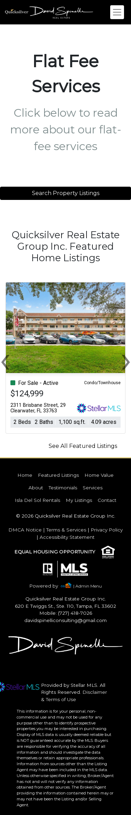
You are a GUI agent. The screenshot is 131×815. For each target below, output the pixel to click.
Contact (107, 500)
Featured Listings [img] (58, 475)
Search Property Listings (65, 193)
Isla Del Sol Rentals (37, 500)
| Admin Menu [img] (87, 586)
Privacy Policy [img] (107, 530)
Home (24, 475)
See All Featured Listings (83, 446)
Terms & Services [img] (66, 530)
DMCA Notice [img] (25, 530)
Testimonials (63, 487)
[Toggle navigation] (117, 12)
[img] (48, 586)
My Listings (79, 500)
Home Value (99, 475)
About (35, 487)
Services (93, 487)
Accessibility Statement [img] (67, 537)
